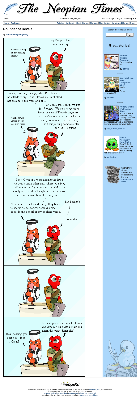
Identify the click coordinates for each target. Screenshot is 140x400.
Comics (94, 23)
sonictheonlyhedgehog (17, 34)
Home (6, 23)
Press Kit (92, 393)
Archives (15, 23)
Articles (60, 23)
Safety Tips (62, 393)
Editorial (70, 23)
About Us (83, 393)
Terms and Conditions (88, 395)
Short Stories (82, 23)
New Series (104, 23)
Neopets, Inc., (95, 389)
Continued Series (120, 23)
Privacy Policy (50, 393)
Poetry (133, 23)
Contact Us (73, 393)
